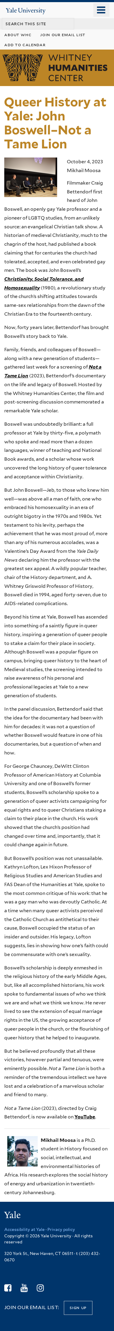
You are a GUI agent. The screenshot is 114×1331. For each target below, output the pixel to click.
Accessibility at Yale (24, 1229)
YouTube (84, 1117)
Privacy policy (61, 1229)
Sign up (78, 1307)
